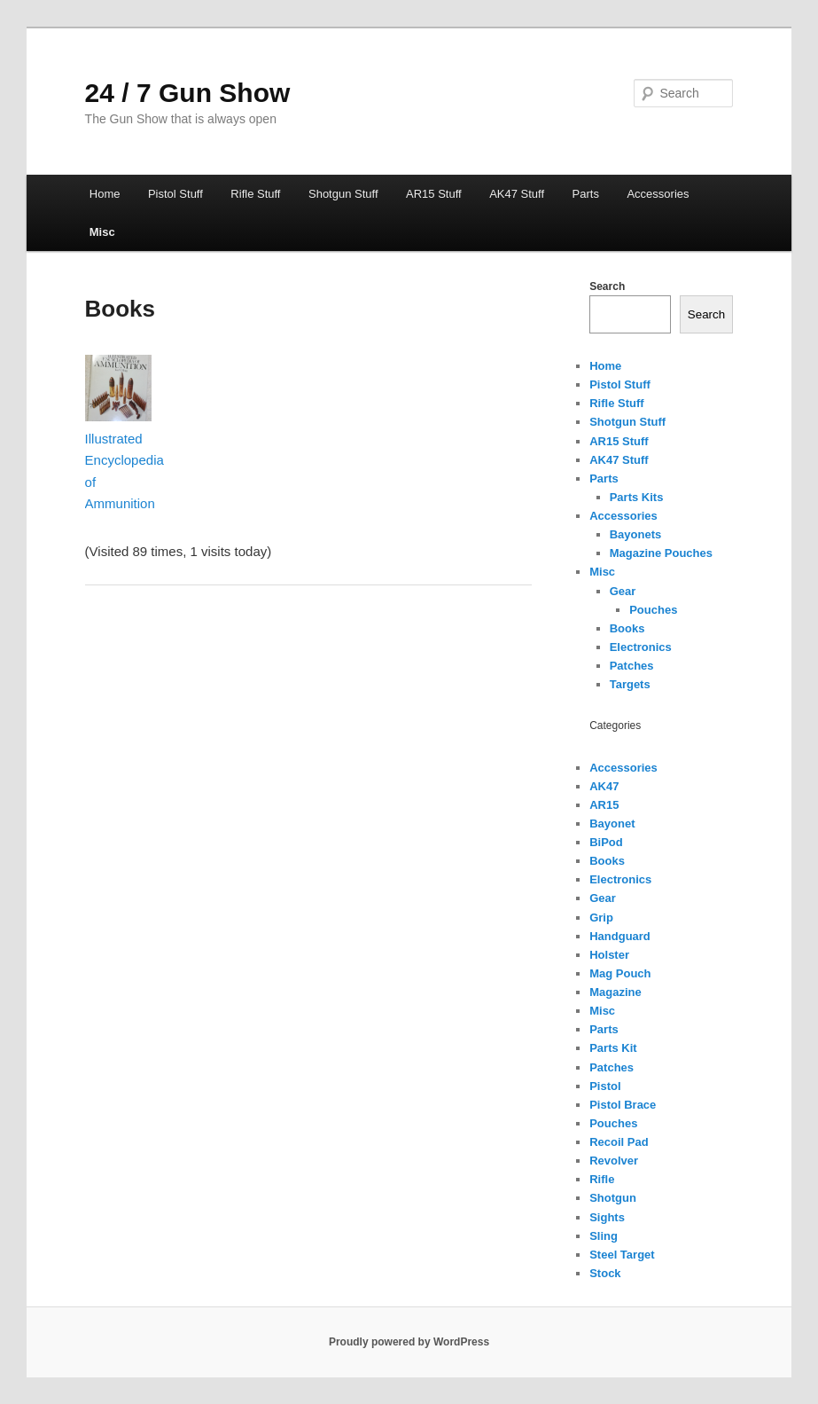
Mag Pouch (620, 973)
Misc (102, 232)
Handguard (620, 936)
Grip (601, 917)
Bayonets (636, 534)
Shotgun (612, 1197)
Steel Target (621, 1254)
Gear (623, 591)
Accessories (658, 193)
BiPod (606, 842)
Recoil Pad (618, 1142)
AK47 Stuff (516, 193)
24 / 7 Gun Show (188, 92)
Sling (603, 1236)
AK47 (604, 786)
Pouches (653, 609)
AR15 (604, 805)
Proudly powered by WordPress (409, 1342)
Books (627, 628)
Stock (604, 1273)
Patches (632, 665)
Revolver (613, 1160)
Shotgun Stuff (343, 193)
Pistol (604, 1086)
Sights (607, 1217)
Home (105, 193)
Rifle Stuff (255, 193)
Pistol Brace (622, 1104)
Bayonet (612, 823)
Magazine (615, 992)
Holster (609, 954)
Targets (630, 684)
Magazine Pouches (661, 553)
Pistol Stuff (175, 193)
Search (607, 286)
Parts (586, 193)
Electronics (641, 647)
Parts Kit (612, 1048)
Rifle (601, 1179)
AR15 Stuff (434, 193)
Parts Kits (637, 497)
